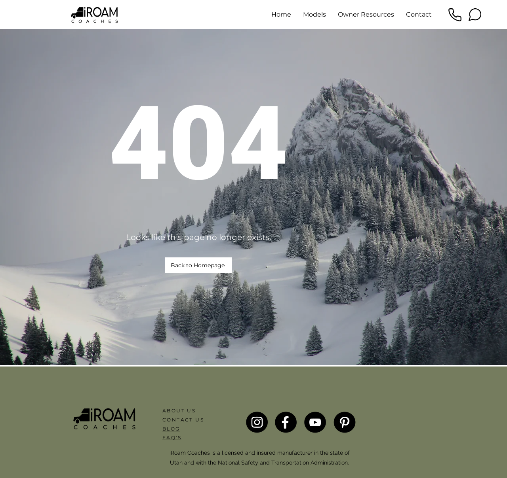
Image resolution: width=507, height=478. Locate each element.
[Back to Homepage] (198, 265)
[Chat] (475, 15)
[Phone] (455, 15)
